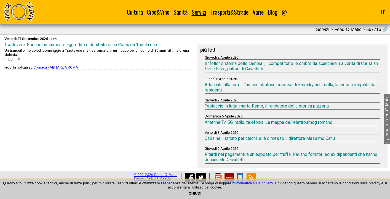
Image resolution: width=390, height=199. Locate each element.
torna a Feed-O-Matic (386, 119)
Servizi (199, 12)
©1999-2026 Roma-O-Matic (155, 175)
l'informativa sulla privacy (252, 183)
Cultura (135, 12)
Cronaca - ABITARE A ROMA (55, 67)
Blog (272, 12)
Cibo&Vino (158, 12)
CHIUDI (195, 193)
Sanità (180, 12)
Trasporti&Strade (229, 12)
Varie (258, 12)
